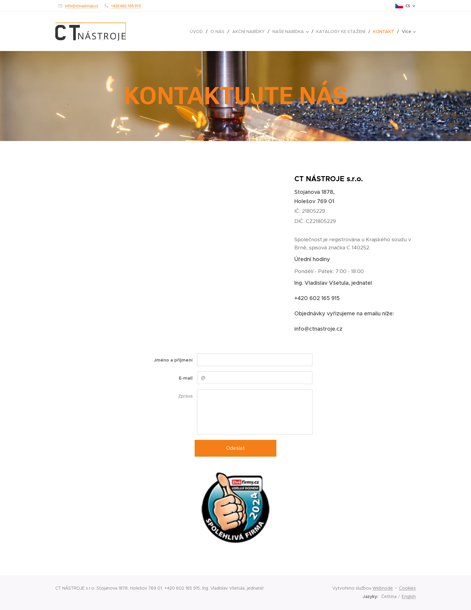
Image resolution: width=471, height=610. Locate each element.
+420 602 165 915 (126, 5)
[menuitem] (198, 31)
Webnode (382, 588)
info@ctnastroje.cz (81, 5)
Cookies (407, 588)
